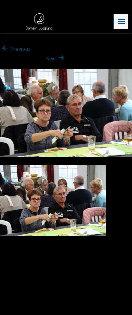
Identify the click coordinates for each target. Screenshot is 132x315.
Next (56, 58)
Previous (15, 49)
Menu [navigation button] (121, 21)
